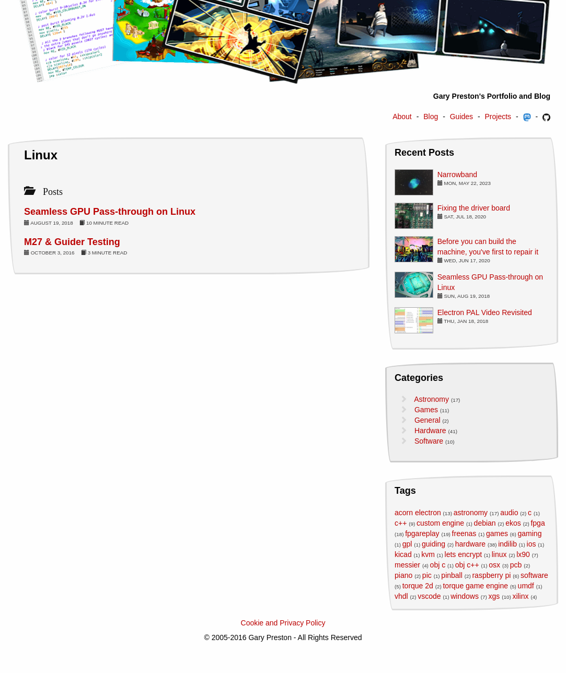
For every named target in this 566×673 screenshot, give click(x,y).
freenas (464, 533)
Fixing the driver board (473, 208)
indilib (507, 544)
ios (531, 544)
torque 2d (417, 586)
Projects (498, 116)
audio (509, 512)
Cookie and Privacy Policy (283, 623)
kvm (428, 554)
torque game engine (475, 586)
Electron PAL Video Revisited (484, 312)
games (497, 533)
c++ (401, 523)
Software (428, 441)
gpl (407, 544)
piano (403, 575)
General (427, 420)
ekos (513, 523)
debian (485, 523)
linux (499, 554)
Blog (430, 116)
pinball (451, 575)
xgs (494, 596)
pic (427, 575)
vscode (429, 596)
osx (494, 565)
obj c (438, 565)
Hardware (430, 430)
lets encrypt (463, 554)
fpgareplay (422, 533)
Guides (461, 116)
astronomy (471, 512)
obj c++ (467, 565)
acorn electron (418, 512)
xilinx (520, 596)
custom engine (440, 523)
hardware (470, 544)
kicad (403, 554)
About (402, 116)
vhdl (401, 596)
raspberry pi (491, 575)
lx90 (523, 554)
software (534, 575)
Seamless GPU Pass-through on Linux (109, 211)
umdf (526, 586)
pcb (516, 565)
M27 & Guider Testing (72, 242)
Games (426, 409)
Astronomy (431, 399)
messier (407, 565)
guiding (433, 544)
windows (465, 596)
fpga (537, 523)
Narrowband (457, 174)
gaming (530, 533)
